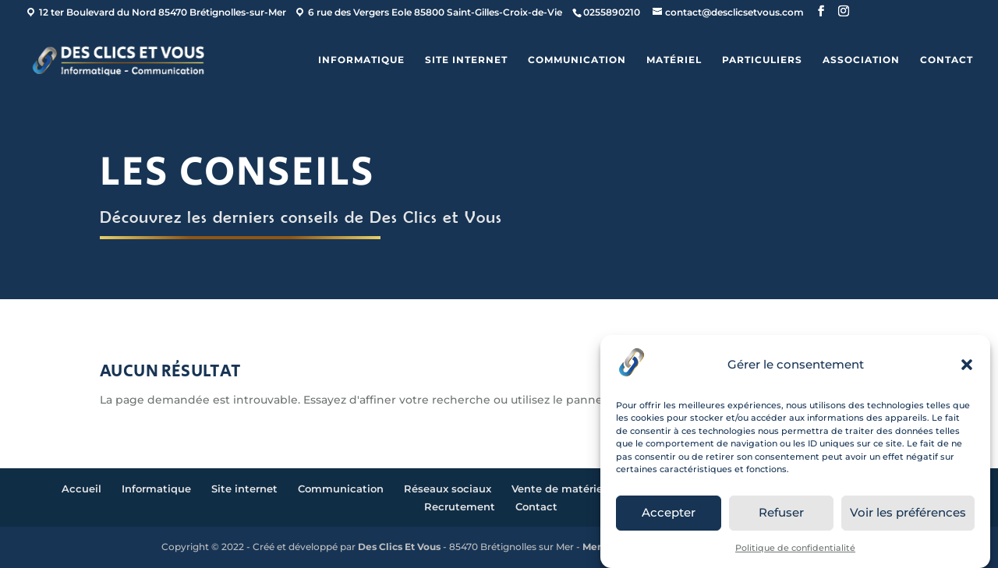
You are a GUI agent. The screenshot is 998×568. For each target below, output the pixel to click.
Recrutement (459, 506)
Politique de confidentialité (795, 547)
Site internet (466, 60)
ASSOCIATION (861, 60)
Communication (577, 60)
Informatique (361, 60)
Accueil (81, 488)
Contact (946, 60)
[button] (967, 364)
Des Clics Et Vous (399, 546)
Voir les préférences (908, 512)
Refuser (781, 512)
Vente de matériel (558, 488)
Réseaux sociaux (447, 488)
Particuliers (762, 60)
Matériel (674, 60)
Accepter (668, 512)
